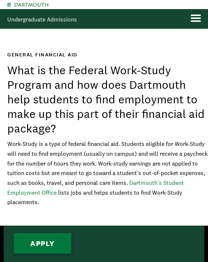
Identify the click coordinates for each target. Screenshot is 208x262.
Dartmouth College (31, 5)
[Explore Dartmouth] (9, 4)
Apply (42, 243)
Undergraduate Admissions (42, 19)
